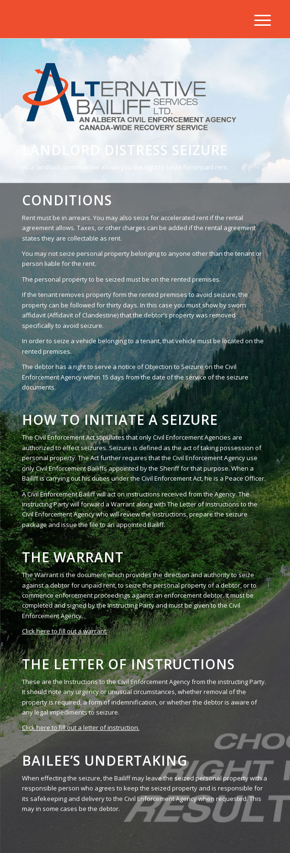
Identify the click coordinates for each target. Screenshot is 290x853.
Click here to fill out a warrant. (64, 631)
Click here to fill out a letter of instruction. (81, 727)
